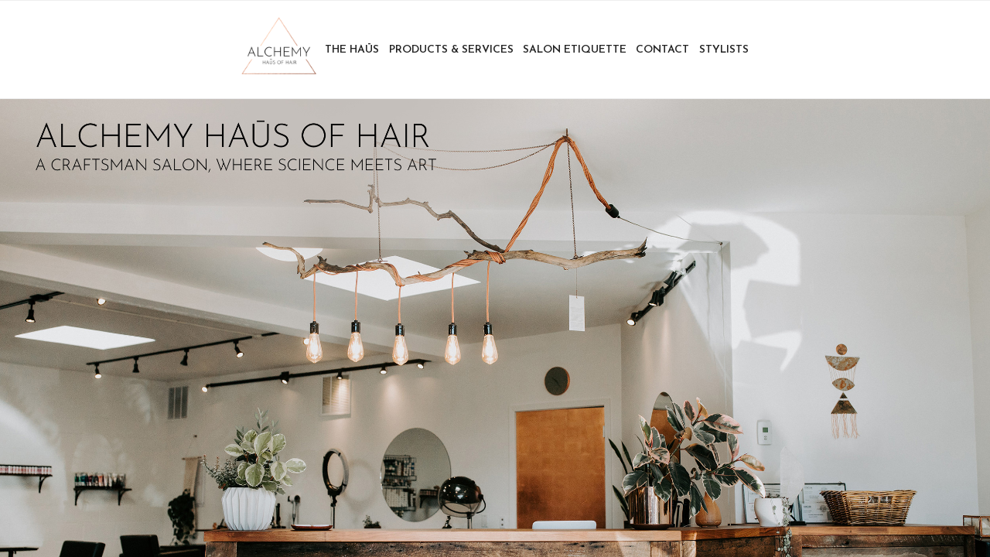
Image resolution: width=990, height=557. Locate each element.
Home (278, 50)
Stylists (724, 50)
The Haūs (352, 50)
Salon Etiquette (574, 50)
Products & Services (451, 50)
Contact (662, 50)
